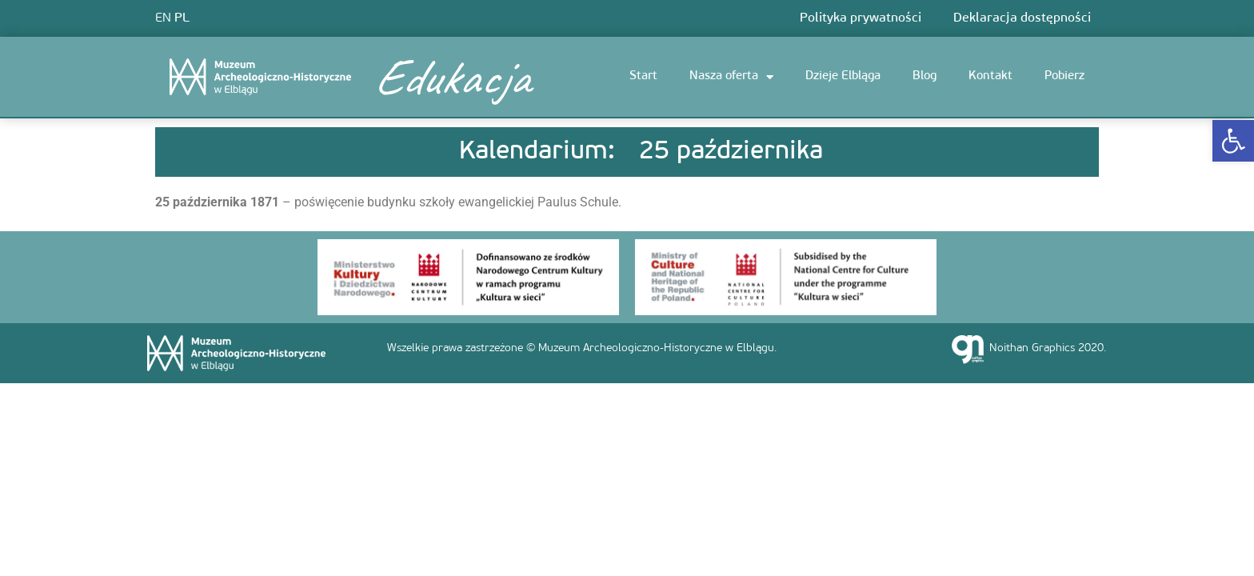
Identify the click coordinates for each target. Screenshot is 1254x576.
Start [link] (643, 76)
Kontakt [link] (990, 76)
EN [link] (163, 18)
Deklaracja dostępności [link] (1022, 18)
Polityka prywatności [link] (860, 18)
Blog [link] (925, 76)
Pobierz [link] (1064, 76)
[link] (1233, 141)
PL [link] (182, 18)
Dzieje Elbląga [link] (843, 76)
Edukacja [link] (451, 77)
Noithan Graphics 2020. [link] (1047, 348)
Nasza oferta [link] (731, 77)
